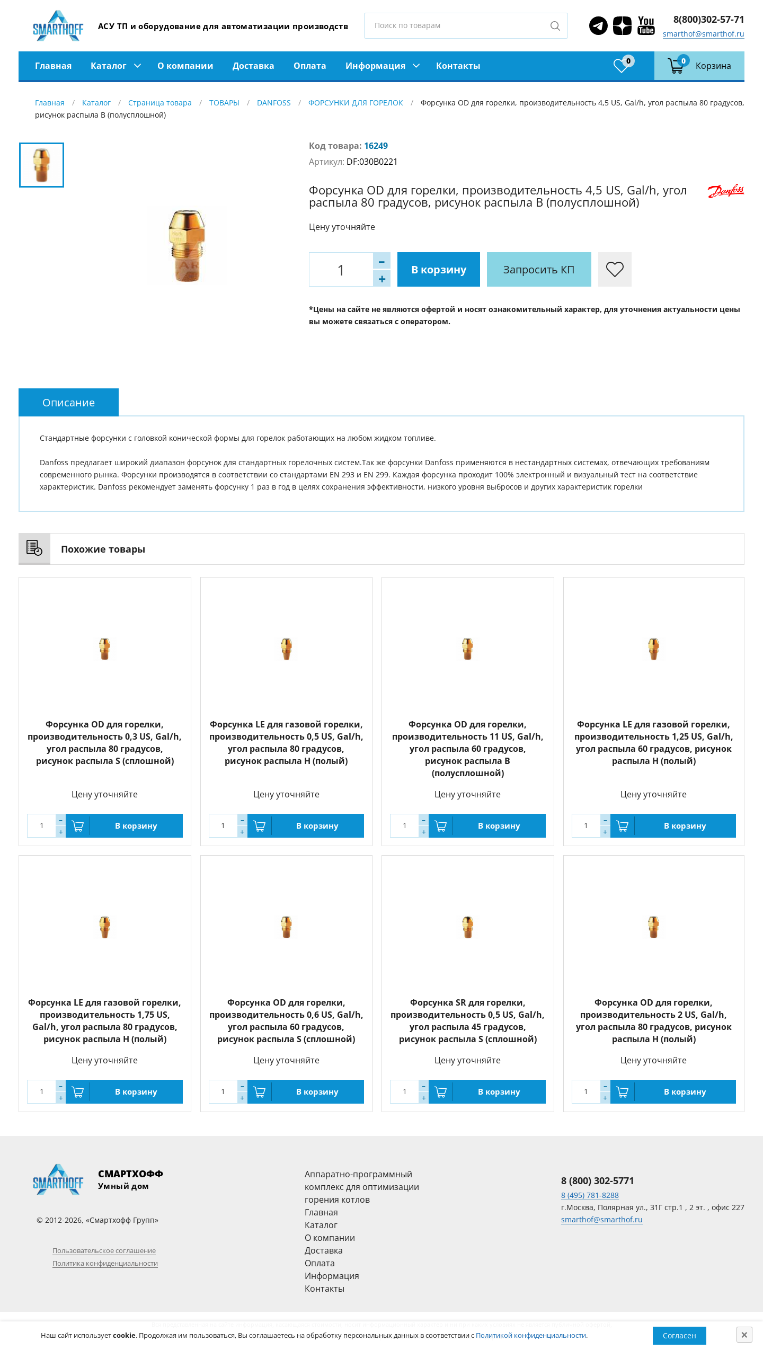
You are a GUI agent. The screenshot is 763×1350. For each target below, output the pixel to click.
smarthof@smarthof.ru (703, 34)
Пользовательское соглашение (104, 1250)
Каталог (109, 66)
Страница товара (160, 102)
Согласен (679, 1335)
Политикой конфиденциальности (531, 1335)
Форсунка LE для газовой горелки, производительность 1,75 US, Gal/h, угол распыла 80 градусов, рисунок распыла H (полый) (104, 1021)
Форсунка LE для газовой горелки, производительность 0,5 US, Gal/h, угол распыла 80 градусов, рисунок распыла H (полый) (286, 742)
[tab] (69, 402)
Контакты (458, 66)
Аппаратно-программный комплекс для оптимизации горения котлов (362, 1186)
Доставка (253, 66)
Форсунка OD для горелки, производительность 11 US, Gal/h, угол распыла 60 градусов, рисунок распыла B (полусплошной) (468, 748)
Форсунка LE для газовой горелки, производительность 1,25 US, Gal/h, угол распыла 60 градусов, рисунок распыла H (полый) (653, 742)
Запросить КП (539, 269)
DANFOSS (274, 102)
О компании (185, 66)
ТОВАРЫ (224, 102)
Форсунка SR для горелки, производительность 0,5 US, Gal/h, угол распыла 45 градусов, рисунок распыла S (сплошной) (468, 1021)
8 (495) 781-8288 (590, 1195)
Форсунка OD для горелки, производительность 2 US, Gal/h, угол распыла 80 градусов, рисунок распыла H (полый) (654, 1021)
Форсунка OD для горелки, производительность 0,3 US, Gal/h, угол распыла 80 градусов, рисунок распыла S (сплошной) (105, 742)
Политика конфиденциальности (105, 1263)
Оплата (310, 66)
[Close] (744, 1335)
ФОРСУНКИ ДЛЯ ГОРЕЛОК (355, 102)
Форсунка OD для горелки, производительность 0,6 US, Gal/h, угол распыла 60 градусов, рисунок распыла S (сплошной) (286, 1021)
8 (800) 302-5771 (597, 1180)
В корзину (438, 269)
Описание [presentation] (68, 402)
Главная (53, 66)
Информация (375, 66)
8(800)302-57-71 (708, 19)
